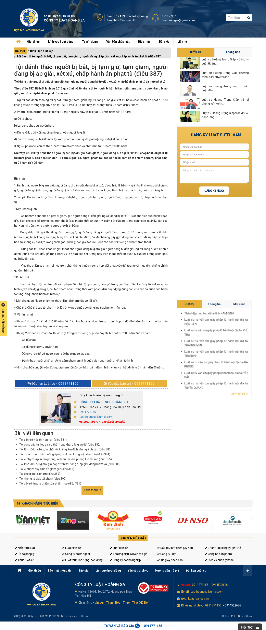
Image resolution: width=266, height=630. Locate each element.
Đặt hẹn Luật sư (196, 570)
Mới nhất (242, 342)
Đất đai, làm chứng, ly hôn (175, 547)
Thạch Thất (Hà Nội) (136, 602)
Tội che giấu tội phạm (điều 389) (39, 473)
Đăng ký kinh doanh (210, 247)
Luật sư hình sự (208, 227)
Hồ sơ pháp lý (24, 554)
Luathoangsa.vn (198, 598)
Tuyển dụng (90, 41)
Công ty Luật (166, 554)
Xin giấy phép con (170, 560)
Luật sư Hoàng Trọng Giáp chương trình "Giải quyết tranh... (225, 75)
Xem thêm (92, 490)
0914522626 (220, 584)
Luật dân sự (118, 547)
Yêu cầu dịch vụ (138, 570)
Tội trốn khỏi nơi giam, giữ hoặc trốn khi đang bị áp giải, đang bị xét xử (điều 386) (70, 464)
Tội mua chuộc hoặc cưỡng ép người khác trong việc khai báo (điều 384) (64, 454)
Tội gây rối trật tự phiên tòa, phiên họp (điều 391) (50, 483)
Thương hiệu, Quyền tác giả (128, 554)
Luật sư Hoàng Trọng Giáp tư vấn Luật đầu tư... (225, 88)
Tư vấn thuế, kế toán (210, 266)
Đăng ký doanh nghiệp (125, 560)
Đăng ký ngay (214, 190)
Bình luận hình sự (41, 51)
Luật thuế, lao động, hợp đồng (82, 560)
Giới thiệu (33, 41)
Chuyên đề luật (133, 538)
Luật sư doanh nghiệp (211, 240)
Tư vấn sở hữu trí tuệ (210, 273)
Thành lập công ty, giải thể (222, 547)
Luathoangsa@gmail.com (178, 20)
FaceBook (245, 616)
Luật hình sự (71, 547)
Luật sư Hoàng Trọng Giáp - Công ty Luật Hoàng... (225, 61)
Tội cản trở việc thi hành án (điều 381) (43, 439)
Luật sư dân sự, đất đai (211, 234)
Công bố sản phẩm (218, 554)
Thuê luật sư (24, 560)
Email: (185, 591)
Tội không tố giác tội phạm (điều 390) (42, 478)
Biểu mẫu (144, 41)
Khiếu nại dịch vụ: (192, 605)
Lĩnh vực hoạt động (61, 41)
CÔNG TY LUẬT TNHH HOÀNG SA (104, 402)
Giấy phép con (208, 260)
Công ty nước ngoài (76, 554)
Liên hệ (182, 41)
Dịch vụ (236, 342)
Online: (228, 616)
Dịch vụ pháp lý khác (218, 560)
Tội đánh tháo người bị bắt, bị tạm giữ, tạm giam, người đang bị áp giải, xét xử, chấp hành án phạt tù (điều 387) (89, 56)
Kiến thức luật (24, 547)
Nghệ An (98, 602)
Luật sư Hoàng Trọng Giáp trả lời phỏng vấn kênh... (225, 101)
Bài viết (164, 41)
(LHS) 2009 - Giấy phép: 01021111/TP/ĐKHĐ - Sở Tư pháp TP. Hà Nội (51, 616)
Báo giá (83, 570)
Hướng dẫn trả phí (167, 570)
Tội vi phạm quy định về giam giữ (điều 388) (46, 469)
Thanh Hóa (113, 602)
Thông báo (233, 52)
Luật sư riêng (208, 253)
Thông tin (239, 342)
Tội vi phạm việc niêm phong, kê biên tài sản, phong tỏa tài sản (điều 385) (65, 459)
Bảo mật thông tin (60, 570)
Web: (184, 598)
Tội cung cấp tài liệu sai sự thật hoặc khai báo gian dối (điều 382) (60, 444)
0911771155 (170, 16)
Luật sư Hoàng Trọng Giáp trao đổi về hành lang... (225, 115)
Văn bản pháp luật (118, 41)
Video (195, 51)
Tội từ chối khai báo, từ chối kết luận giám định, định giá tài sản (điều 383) (65, 449)
